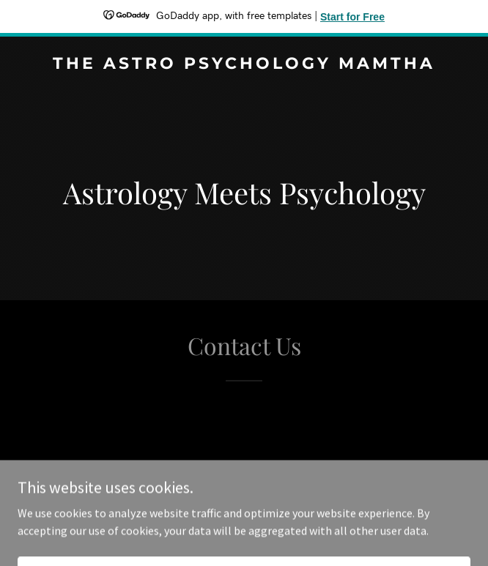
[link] (244, 64)
